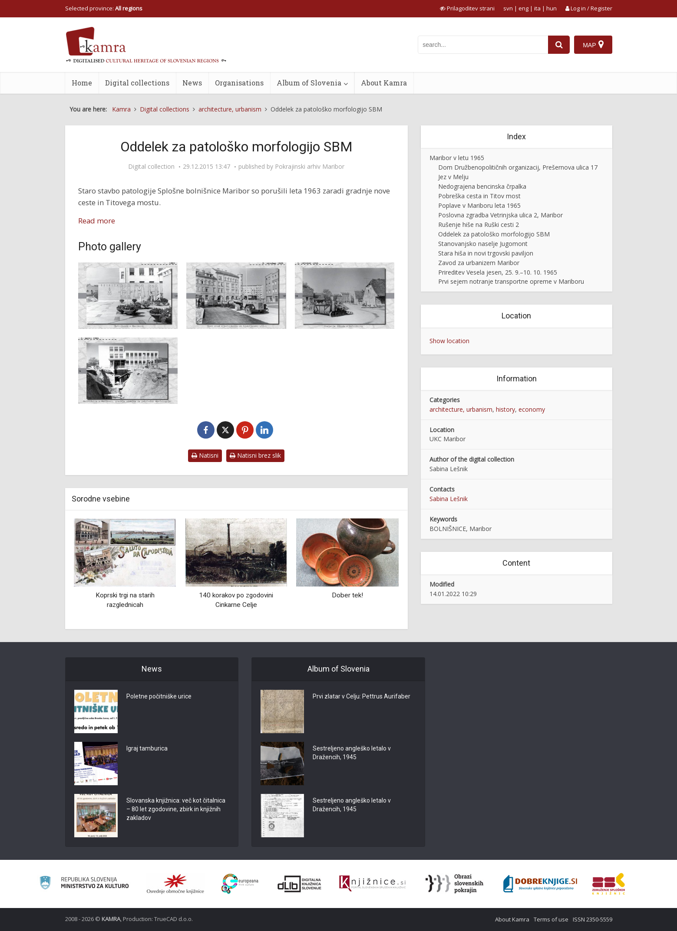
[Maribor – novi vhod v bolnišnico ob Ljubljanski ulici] (236, 295)
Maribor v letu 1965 (456, 158)
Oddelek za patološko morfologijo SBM (494, 234)
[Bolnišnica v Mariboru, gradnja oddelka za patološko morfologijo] (128, 371)
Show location (449, 341)
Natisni (205, 455)
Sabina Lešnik (448, 499)
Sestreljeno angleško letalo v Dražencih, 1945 (352, 753)
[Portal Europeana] (240, 884)
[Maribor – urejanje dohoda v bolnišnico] (345, 295)
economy (531, 409)
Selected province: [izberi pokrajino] (103, 8)
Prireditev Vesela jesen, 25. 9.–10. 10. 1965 (497, 272)
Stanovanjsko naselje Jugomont (483, 243)
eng (523, 8)
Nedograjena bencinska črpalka (482, 186)
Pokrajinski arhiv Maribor (309, 166)
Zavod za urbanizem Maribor (478, 263)
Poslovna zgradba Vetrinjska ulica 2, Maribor (500, 215)
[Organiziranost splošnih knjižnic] (175, 884)
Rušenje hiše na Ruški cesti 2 (478, 224)
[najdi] (559, 45)
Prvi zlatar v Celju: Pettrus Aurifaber (361, 696)
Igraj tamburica (147, 748)
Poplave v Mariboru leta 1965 (479, 205)
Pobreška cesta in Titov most (479, 196)
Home (82, 82)
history (505, 409)
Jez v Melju (453, 177)
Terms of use (551, 919)
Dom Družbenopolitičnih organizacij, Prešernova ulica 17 (518, 167)
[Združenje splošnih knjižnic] (608, 884)
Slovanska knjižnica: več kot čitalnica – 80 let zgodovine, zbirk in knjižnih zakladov (175, 809)
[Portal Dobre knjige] (540, 883)
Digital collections (137, 82)
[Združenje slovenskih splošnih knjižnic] (372, 883)
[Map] (593, 45)
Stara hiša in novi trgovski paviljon (485, 253)
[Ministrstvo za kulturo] (84, 884)
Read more (96, 221)
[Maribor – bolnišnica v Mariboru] (128, 295)
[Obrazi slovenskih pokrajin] (454, 884)
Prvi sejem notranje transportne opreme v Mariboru (511, 281)
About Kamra (384, 82)
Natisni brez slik (255, 455)
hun (551, 8)
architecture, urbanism (460, 409)
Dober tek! (347, 595)
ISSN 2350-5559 (592, 919)
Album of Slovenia (309, 82)
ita (537, 8)
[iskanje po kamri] (483, 45)
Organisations (239, 82)
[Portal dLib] (300, 884)
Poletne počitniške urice (159, 696)
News (192, 82)
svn (508, 8)
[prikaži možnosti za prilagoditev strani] (467, 8)
